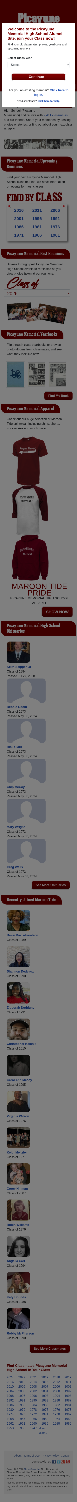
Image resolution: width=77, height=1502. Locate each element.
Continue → (38, 77)
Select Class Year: (20, 57)
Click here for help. (48, 101)
